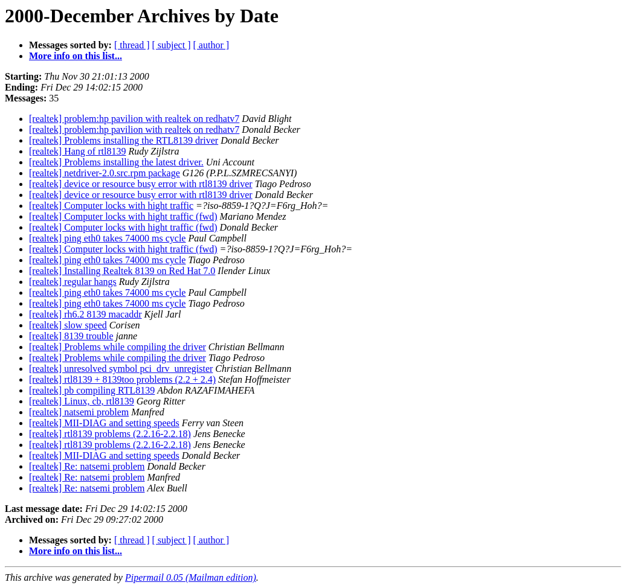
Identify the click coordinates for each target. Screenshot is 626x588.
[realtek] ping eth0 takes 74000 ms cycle (107, 238)
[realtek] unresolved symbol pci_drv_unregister (121, 368)
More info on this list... (75, 56)
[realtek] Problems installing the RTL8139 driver (123, 140)
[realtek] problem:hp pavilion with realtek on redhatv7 (134, 118)
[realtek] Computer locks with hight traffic (111, 205)
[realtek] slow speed (68, 325)
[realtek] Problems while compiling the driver (117, 347)
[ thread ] (132, 45)
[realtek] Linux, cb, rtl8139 (81, 401)
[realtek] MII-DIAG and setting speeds (104, 423)
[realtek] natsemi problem (79, 412)
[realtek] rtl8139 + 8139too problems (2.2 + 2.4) (122, 379)
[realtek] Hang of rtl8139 (77, 151)
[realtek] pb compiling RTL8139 (92, 390)
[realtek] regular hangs (73, 281)
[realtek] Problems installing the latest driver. (116, 162)
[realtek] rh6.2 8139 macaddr (85, 314)
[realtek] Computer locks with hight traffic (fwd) (123, 216)
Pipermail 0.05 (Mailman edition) (190, 577)
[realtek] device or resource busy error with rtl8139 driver (141, 184)
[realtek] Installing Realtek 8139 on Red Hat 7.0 (122, 271)
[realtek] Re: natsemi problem (86, 466)
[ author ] (211, 45)
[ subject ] (171, 45)
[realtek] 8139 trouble (71, 336)
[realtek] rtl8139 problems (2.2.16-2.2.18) (110, 434)
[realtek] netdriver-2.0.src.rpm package (104, 173)
